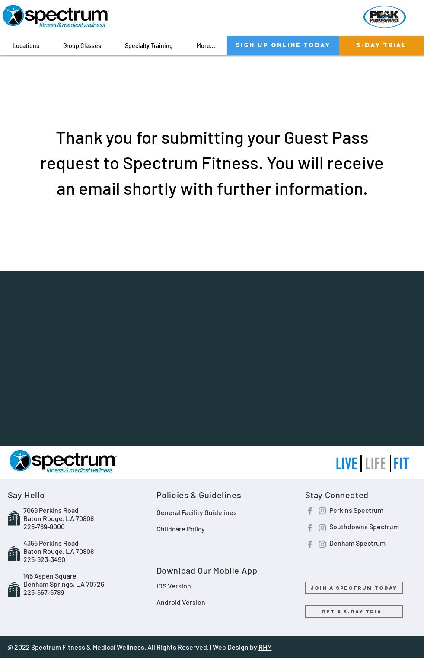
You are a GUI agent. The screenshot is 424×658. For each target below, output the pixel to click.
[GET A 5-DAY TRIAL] (354, 611)
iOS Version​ (173, 586)
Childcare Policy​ (180, 528)
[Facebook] (310, 510)
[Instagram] (322, 510)
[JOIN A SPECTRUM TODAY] (354, 588)
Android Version (180, 602)
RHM (265, 647)
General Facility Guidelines (196, 512)
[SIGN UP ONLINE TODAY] (283, 45)
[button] (26, 45)
